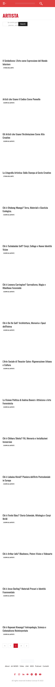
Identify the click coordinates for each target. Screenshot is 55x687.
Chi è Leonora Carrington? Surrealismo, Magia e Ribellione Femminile (24, 286)
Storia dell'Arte (8, 68)
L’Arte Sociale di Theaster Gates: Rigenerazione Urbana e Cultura (27, 363)
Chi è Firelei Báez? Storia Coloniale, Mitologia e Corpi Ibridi (27, 517)
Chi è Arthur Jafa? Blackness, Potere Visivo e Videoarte (27, 553)
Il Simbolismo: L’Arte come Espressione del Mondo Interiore (25, 62)
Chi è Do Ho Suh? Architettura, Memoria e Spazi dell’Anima (24, 324)
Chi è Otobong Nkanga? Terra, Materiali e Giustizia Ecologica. (25, 209)
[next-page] (26, 646)
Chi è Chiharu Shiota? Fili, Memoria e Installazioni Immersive (25, 440)
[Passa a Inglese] (27, 669)
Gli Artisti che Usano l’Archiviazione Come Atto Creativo (24, 135)
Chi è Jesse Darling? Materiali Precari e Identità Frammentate (24, 590)
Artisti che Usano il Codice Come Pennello (21, 99)
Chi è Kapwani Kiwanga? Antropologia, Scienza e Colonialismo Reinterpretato (24, 628)
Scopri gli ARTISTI (8, 103)
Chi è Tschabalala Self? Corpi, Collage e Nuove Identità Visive (27, 247)
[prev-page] (5, 646)
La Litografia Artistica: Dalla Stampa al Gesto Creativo (27, 172)
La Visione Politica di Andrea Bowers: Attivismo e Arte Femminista (27, 401)
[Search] (23, 24)
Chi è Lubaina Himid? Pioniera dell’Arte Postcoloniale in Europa (26, 478)
